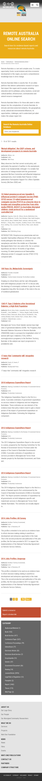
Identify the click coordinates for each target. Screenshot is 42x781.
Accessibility (7, 775)
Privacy (30, 775)
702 (23, 599)
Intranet (19, 778)
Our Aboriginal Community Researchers (14, 718)
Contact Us (6, 759)
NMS (24, 778)
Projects (4, 730)
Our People (5, 714)
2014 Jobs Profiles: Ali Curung (13, 518)
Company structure (9, 767)
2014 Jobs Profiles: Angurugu (13, 559)
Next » (28, 599)
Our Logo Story (6, 710)
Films (3, 747)
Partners (5, 763)
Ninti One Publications (11, 755)
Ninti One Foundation (8, 734)
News (3, 739)
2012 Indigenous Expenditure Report (16, 428)
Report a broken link (9, 614)
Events (3, 751)
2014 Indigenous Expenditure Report (16, 473)
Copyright (15, 775)
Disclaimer (23, 775)
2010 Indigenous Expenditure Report (16, 382)
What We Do (6, 723)
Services (4, 726)
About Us (5, 707)
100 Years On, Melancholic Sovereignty (17, 269)
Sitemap (36, 775)
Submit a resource (8, 610)
